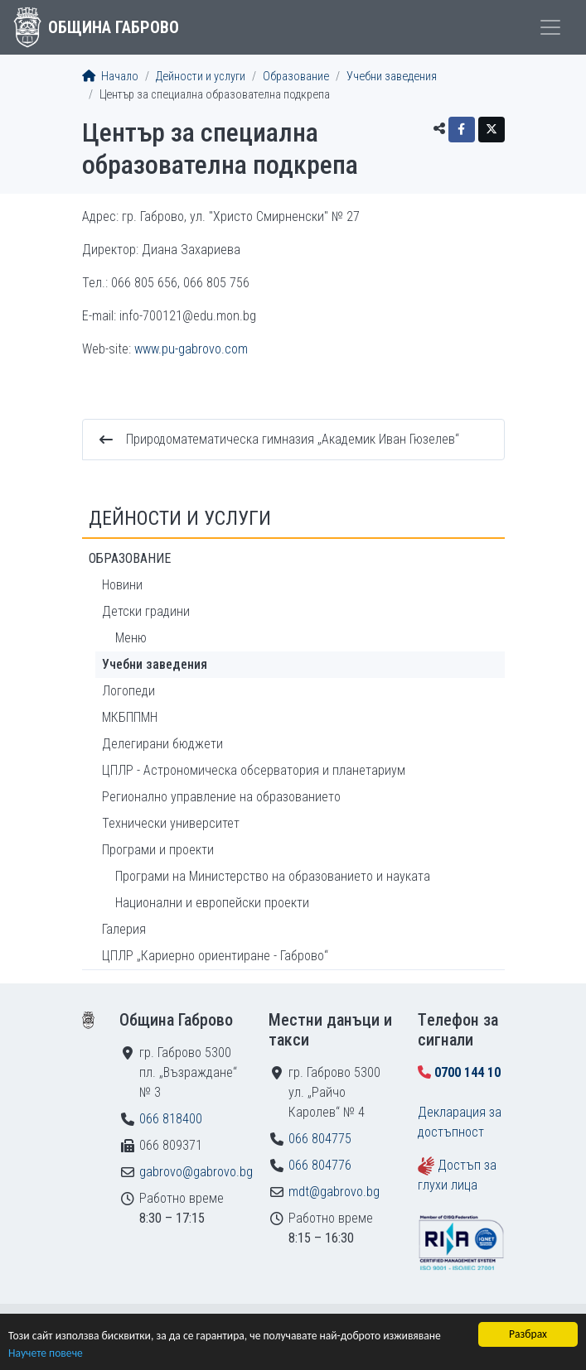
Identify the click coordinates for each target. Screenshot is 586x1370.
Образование (296, 77)
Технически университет (171, 823)
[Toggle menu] (550, 27)
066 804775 (319, 1138)
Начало (110, 77)
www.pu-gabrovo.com (191, 349)
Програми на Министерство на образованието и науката (272, 876)
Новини (122, 585)
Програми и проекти (158, 850)
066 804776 (319, 1165)
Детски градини (146, 611)
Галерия (124, 929)
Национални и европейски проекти (212, 903)
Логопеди (128, 691)
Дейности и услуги (200, 77)
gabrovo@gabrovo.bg (196, 1172)
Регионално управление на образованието (221, 797)
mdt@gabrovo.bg (334, 1191)
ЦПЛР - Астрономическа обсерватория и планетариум (253, 770)
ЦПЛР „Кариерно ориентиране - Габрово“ (215, 956)
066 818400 (170, 1119)
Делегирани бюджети (162, 744)
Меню (131, 638)
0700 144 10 (467, 1072)
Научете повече (45, 1354)
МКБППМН (129, 717)
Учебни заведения (391, 77)
